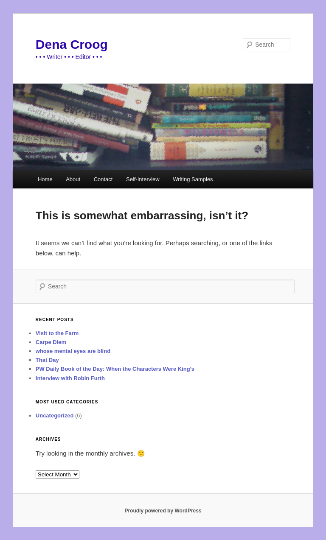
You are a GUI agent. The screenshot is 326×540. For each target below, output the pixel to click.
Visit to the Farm (57, 333)
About (73, 179)
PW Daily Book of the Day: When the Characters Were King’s (115, 369)
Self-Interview (143, 179)
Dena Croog (72, 44)
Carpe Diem (51, 342)
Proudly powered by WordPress (162, 511)
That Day (47, 360)
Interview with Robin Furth (70, 378)
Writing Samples (193, 179)
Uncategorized (55, 415)
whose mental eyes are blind (73, 351)
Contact (103, 179)
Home (45, 179)
